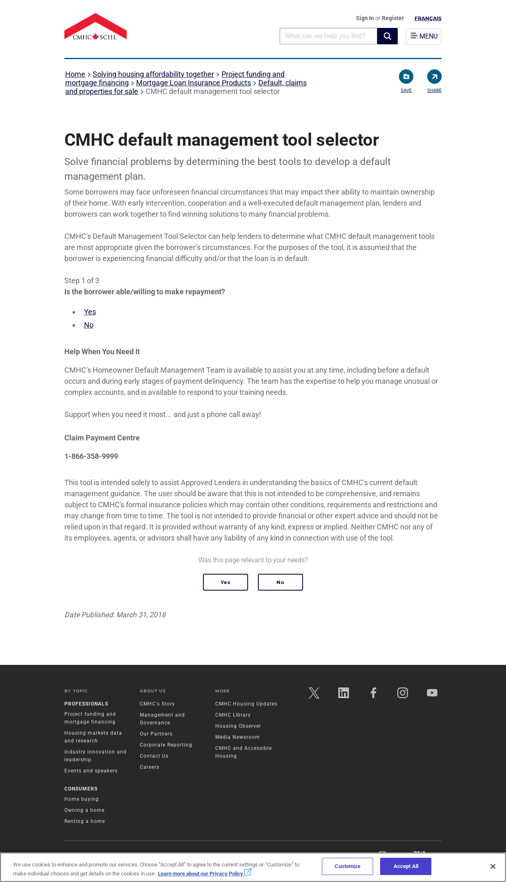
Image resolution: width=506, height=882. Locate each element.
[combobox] (328, 36)
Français (428, 18)
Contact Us (154, 756)
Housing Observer (238, 726)
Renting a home (84, 821)
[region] (253, 867)
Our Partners (156, 734)
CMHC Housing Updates (246, 704)
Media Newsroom (237, 737)
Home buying (81, 799)
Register (393, 18)
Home (75, 74)
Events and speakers (91, 771)
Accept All (406, 866)
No (88, 325)
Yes (90, 311)
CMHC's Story (157, 704)
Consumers (81, 789)
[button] (387, 36)
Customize (347, 866)
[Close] (493, 866)
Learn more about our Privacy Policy (204, 874)
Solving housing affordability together (153, 74)
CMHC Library (233, 715)
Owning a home (84, 810)
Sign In (365, 18)
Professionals (86, 704)
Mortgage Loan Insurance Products (193, 82)
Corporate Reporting (166, 745)
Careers (150, 767)
